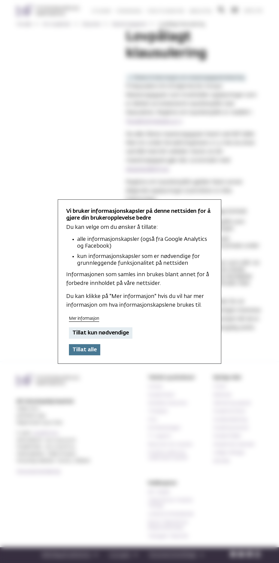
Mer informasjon (84, 318)
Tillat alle (84, 349)
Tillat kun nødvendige (100, 333)
